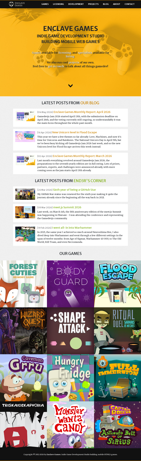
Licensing (58, 4)
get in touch (56, 66)
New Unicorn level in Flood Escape (74, 132)
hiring (70, 56)
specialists (85, 52)
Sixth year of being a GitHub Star (74, 189)
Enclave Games (16, 4)
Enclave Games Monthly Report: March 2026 (82, 156)
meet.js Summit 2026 (67, 207)
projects (73, 62)
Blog (106, 4)
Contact (130, 4)
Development (76, 4)
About (116, 4)
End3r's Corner (90, 180)
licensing (64, 52)
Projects (93, 4)
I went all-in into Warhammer (72, 227)
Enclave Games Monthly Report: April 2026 (82, 112)
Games (45, 4)
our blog (89, 102)
